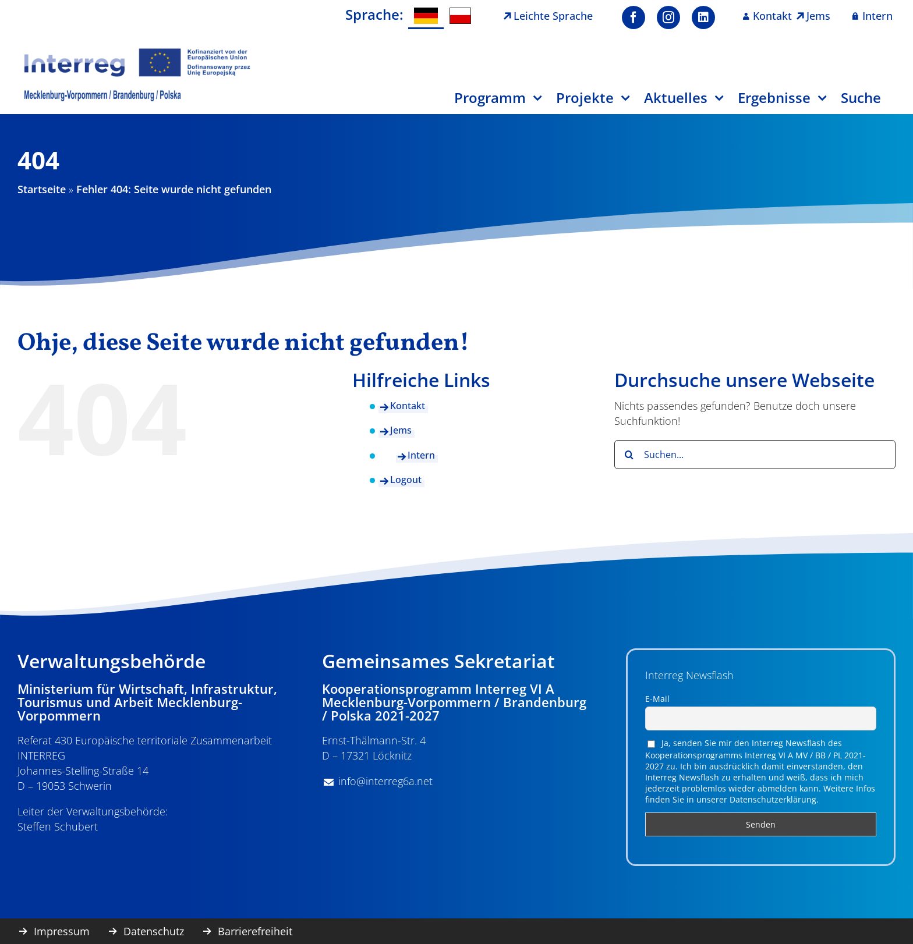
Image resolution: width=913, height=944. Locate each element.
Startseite (41, 189)
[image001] (137, 52)
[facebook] (633, 17)
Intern (421, 455)
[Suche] (868, 102)
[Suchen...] (755, 454)
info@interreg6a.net (385, 781)
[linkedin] (703, 17)
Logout (406, 479)
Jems (401, 430)
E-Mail (657, 698)
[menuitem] (425, 16)
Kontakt (407, 405)
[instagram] (668, 17)
